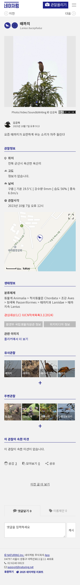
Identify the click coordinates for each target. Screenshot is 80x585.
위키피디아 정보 (60, 324)
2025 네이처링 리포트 (29, 572)
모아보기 (29, 463)
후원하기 (9, 571)
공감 (9, 463)
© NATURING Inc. (14, 555)
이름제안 (58, 511)
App (47, 555)
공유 (50, 463)
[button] (37, 102)
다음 (70, 13)
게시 (71, 530)
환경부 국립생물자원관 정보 (23, 324)
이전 (9, 13)
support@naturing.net (20, 567)
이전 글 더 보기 (40, 484)
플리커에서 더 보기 (16, 339)
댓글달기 (22, 511)
